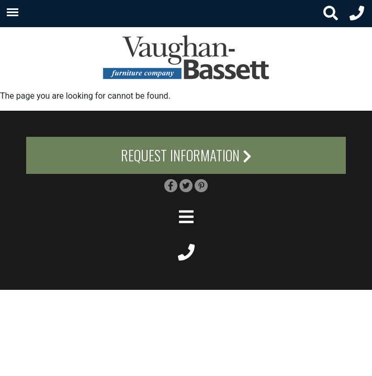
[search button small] (330, 14)
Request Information (186, 155)
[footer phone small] (186, 251)
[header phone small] (357, 14)
